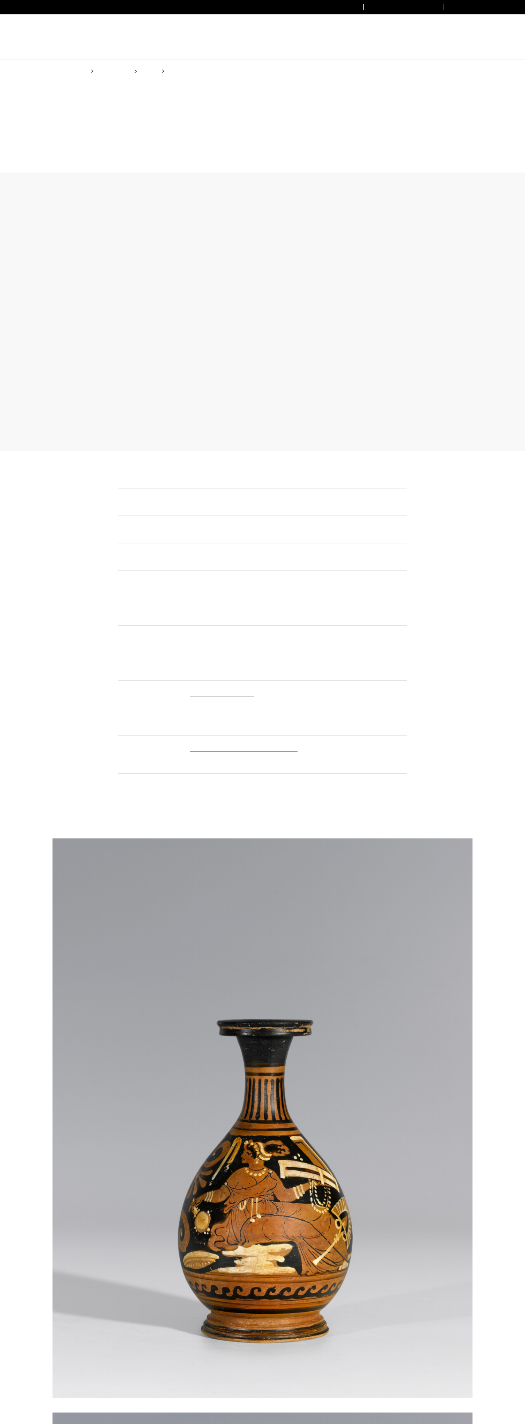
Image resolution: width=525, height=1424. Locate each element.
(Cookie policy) (288, 743)
